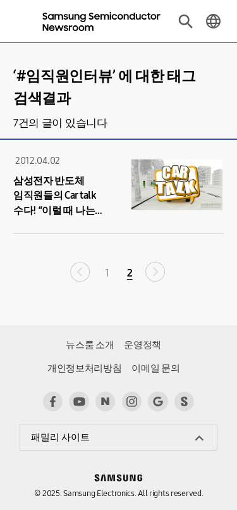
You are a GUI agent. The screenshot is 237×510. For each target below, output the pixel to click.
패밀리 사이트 (60, 437)
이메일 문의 (155, 368)
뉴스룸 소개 (90, 345)
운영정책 (142, 345)
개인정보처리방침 (84, 368)
